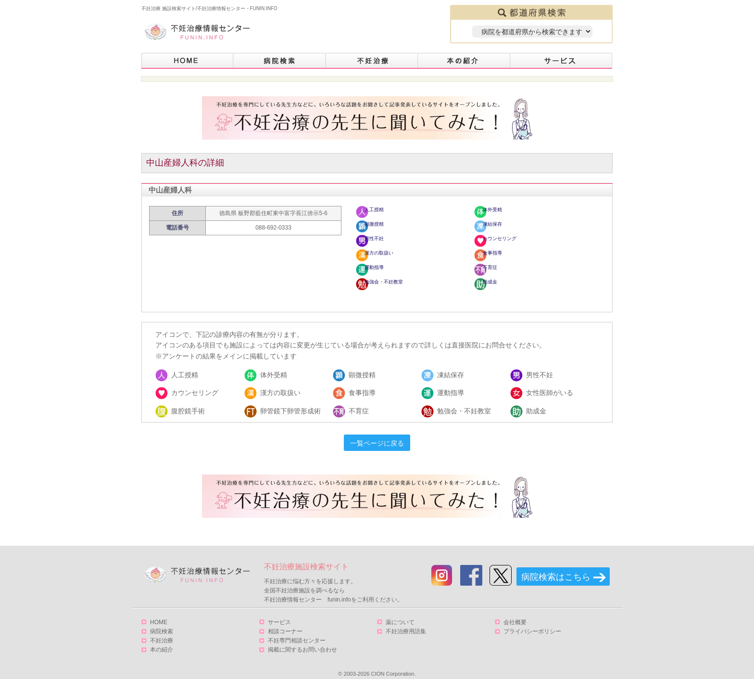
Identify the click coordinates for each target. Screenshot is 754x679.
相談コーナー (285, 621)
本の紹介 (464, 61)
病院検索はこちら (556, 567)
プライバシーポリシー (532, 621)
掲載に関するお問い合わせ (302, 640)
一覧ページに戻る (377, 433)
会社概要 (515, 612)
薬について (400, 612)
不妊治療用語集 (406, 621)
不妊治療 (161, 631)
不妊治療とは (372, 61)
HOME (187, 61)
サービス (561, 61)
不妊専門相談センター (297, 631)
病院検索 (279, 61)
